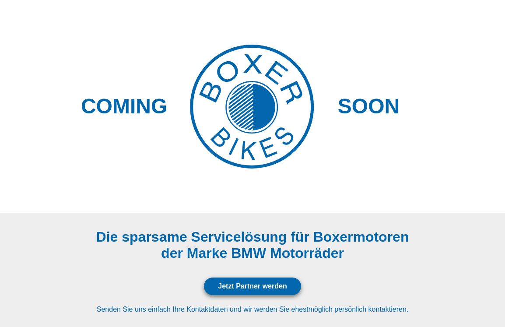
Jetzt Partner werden (252, 286)
